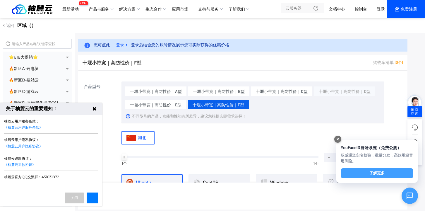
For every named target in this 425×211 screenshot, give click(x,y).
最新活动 (72, 7)
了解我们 (237, 9)
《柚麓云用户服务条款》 (23, 127)
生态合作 (153, 9)
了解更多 (377, 173)
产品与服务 (99, 9)
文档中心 (337, 9)
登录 (381, 9)
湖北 (136, 138)
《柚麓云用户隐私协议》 (23, 146)
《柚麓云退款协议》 (20, 164)
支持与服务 (208, 9)
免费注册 (409, 9)
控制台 (361, 9)
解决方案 (127, 9)
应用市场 (180, 9)
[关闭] (337, 139)
